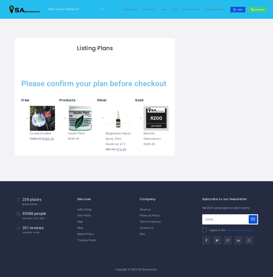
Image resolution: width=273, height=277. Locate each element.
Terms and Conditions (240, 230)
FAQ (142, 233)
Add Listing (125, 9)
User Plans (144, 9)
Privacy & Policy (150, 215)
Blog (170, 9)
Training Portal (210, 9)
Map (159, 9)
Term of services (150, 221)
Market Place (187, 9)
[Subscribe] (253, 219)
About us (145, 209)
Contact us (146, 227)
